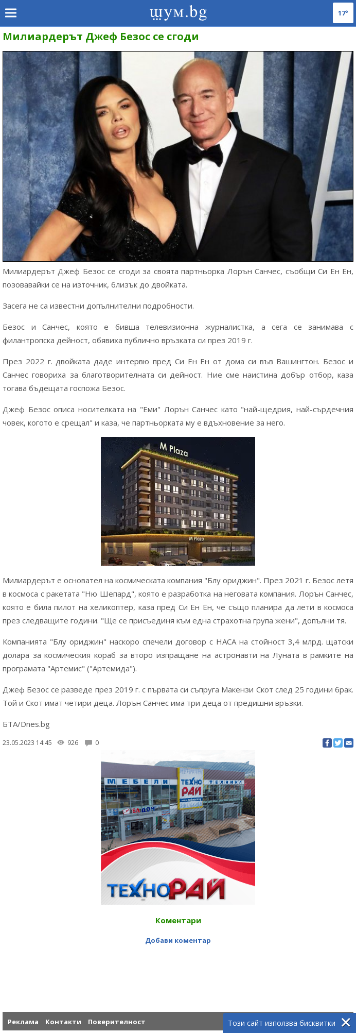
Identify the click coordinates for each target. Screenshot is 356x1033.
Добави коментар (178, 940)
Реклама (23, 1021)
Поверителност (117, 1021)
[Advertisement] (178, 970)
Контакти (63, 1021)
